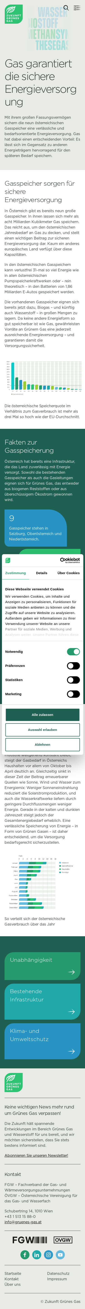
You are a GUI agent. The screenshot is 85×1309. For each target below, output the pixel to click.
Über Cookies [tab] (69, 573)
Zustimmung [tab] (15, 573)
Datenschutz (58, 1273)
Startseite (13, 1273)
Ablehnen (42, 744)
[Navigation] (77, 8)
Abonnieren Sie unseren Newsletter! (36, 1155)
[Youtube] (60, 1254)
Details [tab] (41, 573)
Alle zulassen (42, 715)
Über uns (13, 1284)
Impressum (57, 1279)
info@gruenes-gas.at (23, 1222)
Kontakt (12, 1279)
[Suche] (66, 8)
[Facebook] (24, 1254)
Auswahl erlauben (42, 730)
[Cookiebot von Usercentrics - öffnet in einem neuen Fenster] (60, 560)
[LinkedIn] (36, 1254)
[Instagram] (48, 1254)
